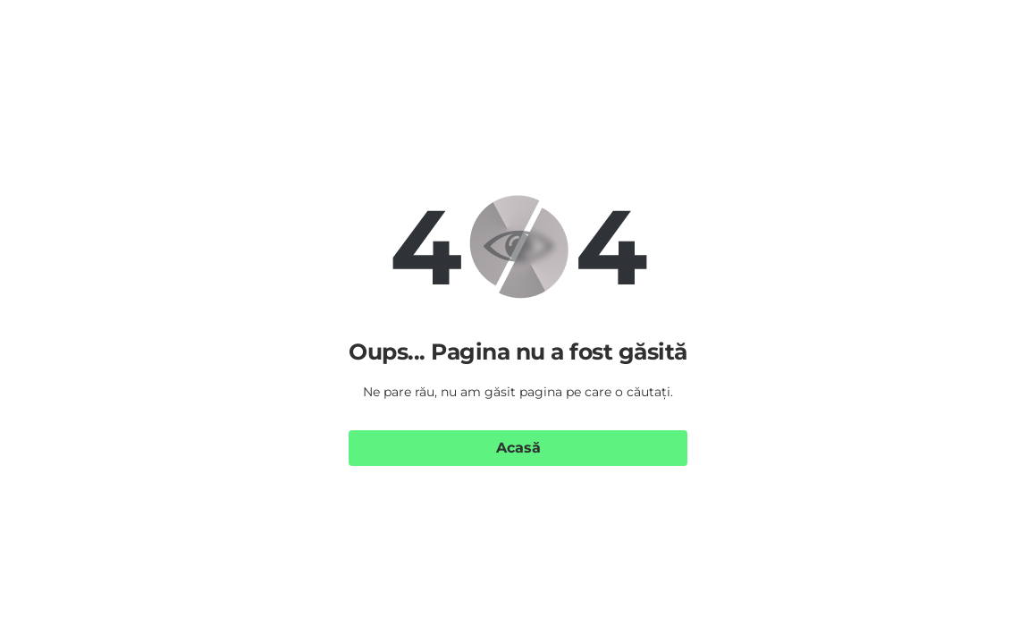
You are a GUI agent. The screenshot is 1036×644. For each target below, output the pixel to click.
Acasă (518, 447)
